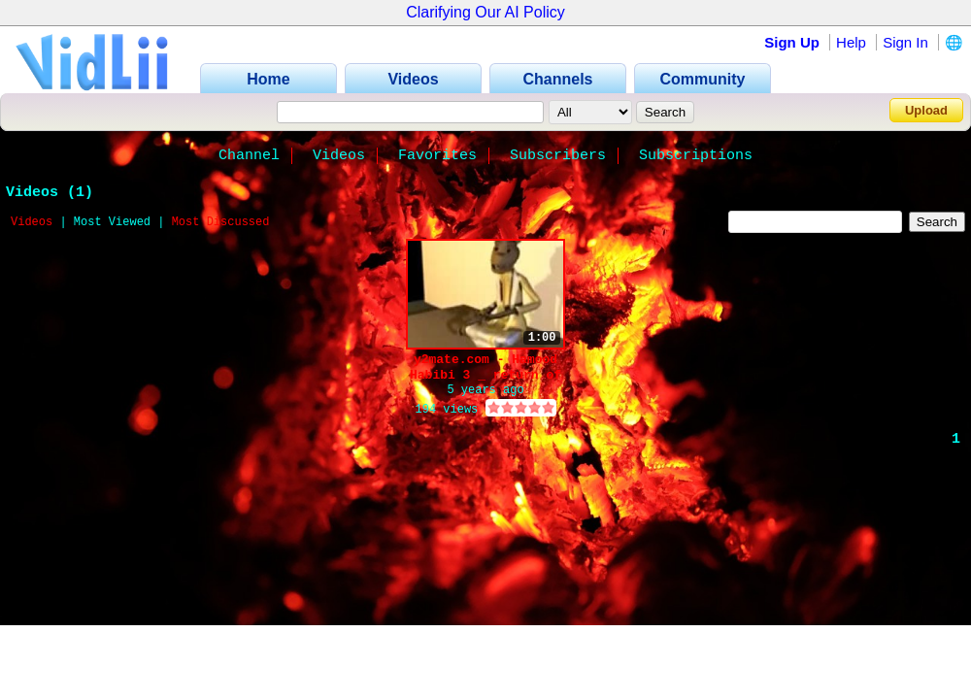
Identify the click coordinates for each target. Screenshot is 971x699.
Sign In (905, 42)
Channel (249, 156)
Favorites (437, 156)
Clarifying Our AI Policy (485, 12)
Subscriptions (696, 156)
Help (851, 42)
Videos (339, 156)
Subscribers (558, 156)
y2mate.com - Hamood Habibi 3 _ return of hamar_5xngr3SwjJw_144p (485, 367)
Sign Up (792, 42)
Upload (926, 110)
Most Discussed (221, 222)
